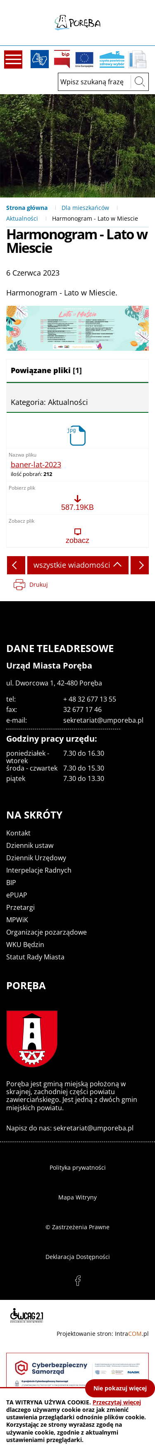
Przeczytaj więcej (117, 1402)
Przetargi (20, 907)
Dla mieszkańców (85, 208)
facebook (78, 1281)
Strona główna (27, 208)
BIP (62, 59)
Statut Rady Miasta (35, 956)
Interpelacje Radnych (39, 870)
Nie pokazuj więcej (120, 1388)
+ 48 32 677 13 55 (89, 699)
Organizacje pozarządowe (46, 932)
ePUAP (16, 895)
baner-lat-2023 (36, 465)
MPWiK (17, 919)
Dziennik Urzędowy (36, 857)
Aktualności (22, 218)
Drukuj (38, 584)
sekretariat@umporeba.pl (103, 720)
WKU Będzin (25, 944)
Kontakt (18, 833)
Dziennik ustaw (29, 845)
